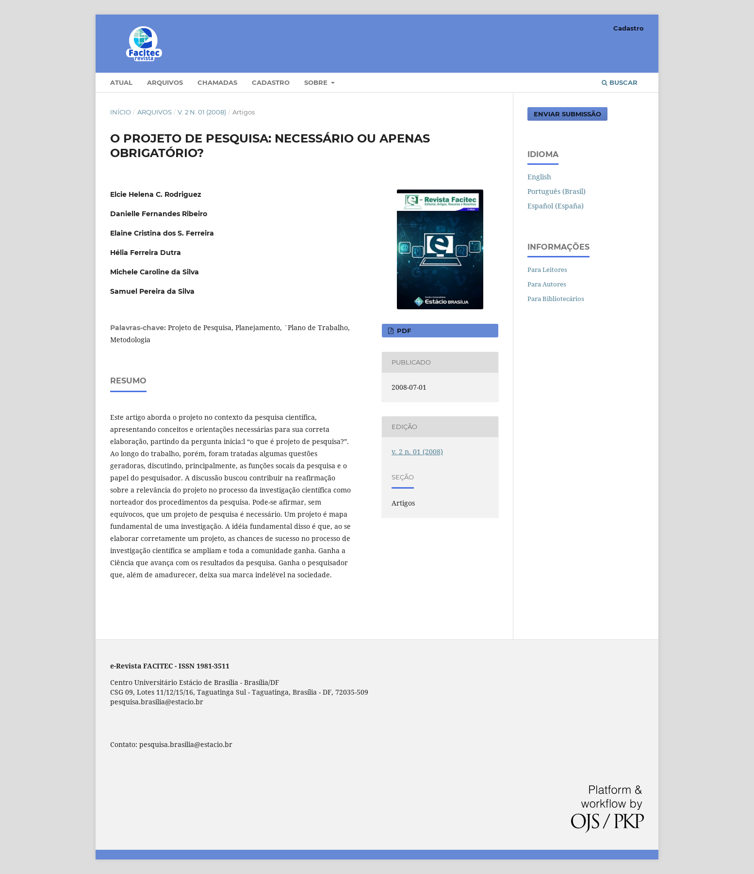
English (539, 176)
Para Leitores (547, 269)
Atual (121, 82)
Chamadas (217, 82)
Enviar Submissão (567, 114)
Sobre (316, 82)
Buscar (620, 82)
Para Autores (546, 284)
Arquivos (165, 82)
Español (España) (555, 205)
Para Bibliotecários (555, 298)
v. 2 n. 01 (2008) (202, 112)
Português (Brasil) (556, 191)
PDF (403, 330)
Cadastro (271, 82)
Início (120, 112)
